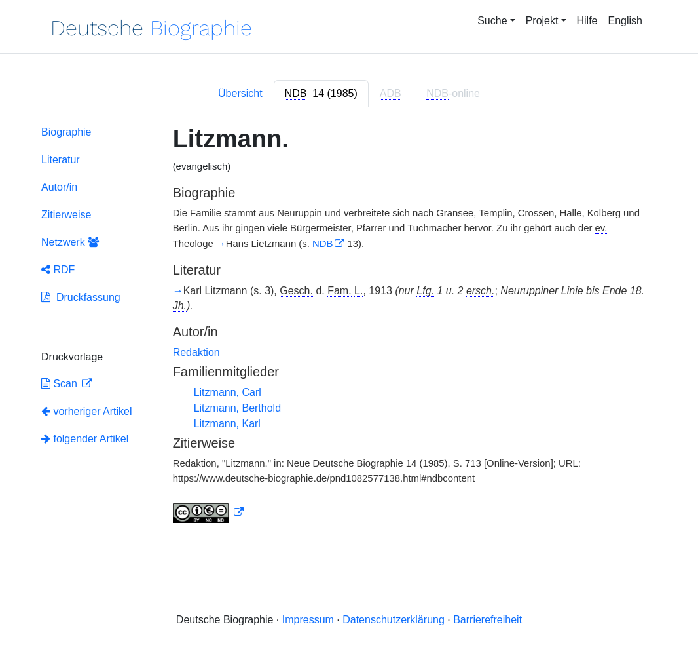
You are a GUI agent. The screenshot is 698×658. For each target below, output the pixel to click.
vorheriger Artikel (86, 411)
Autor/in (59, 187)
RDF (58, 269)
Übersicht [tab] (240, 93)
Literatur (60, 159)
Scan (60, 383)
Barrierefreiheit (487, 619)
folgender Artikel (84, 438)
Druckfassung (80, 297)
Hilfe (587, 20)
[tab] (321, 93)
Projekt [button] (542, 20)
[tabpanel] (349, 327)
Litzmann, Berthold (237, 408)
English (625, 20)
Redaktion (196, 352)
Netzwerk (70, 242)
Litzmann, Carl (227, 392)
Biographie (66, 132)
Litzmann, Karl (227, 423)
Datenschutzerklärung (393, 619)
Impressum (308, 619)
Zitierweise (66, 214)
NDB (322, 244)
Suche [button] (492, 20)
